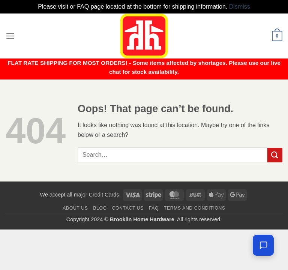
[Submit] (274, 155)
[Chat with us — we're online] (263, 245)
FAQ (154, 208)
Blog (99, 208)
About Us (75, 208)
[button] (10, 36)
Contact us (128, 208)
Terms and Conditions (194, 208)
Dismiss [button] (239, 6)
